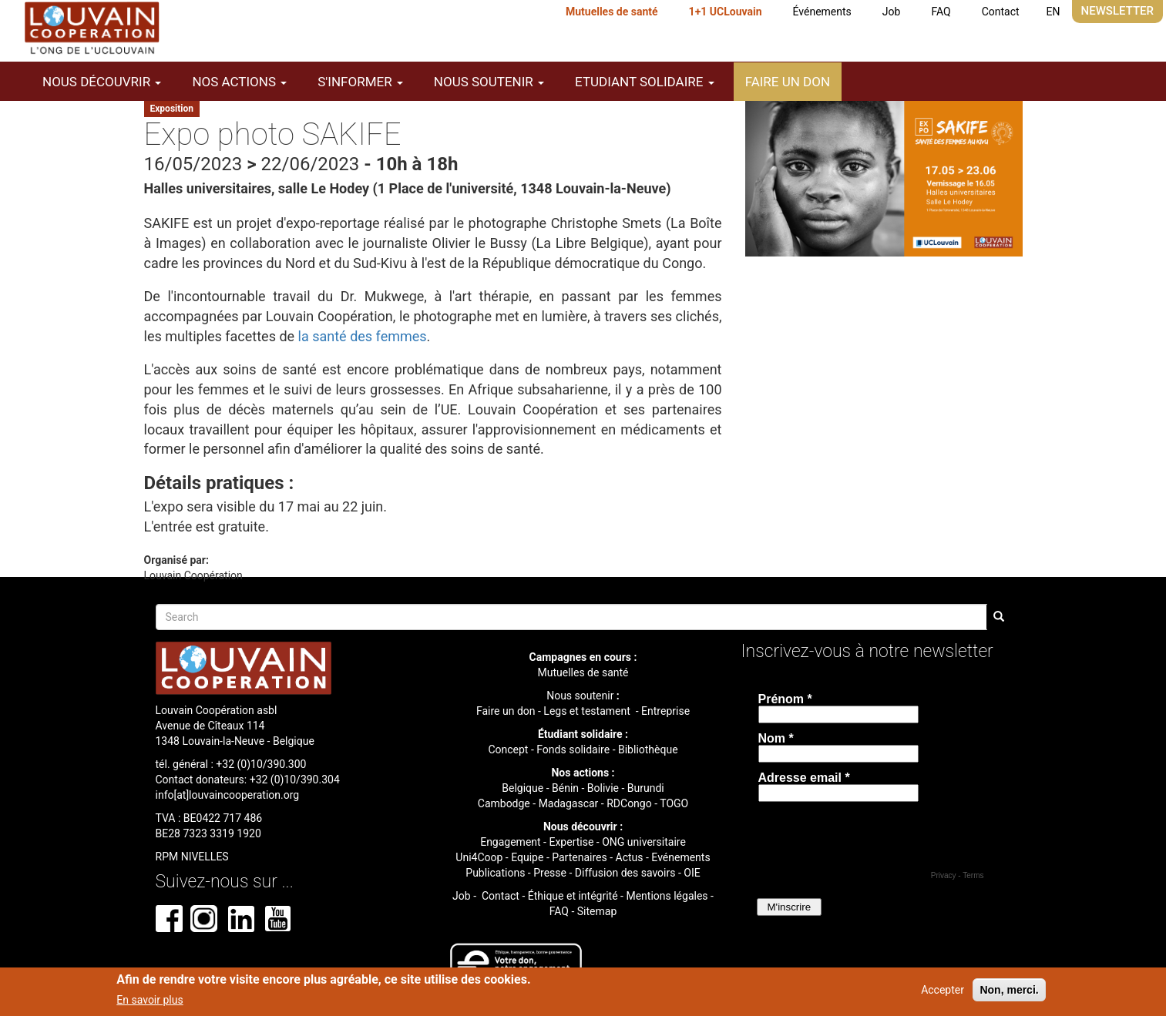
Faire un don (787, 81)
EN (1053, 11)
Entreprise (665, 711)
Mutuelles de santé (612, 11)
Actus (629, 857)
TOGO (674, 803)
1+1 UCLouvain (725, 11)
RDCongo (629, 803)
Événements (822, 11)
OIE (692, 873)
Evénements (680, 857)
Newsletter (1117, 11)
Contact (1001, 11)
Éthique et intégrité (573, 896)
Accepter (942, 990)
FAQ (940, 11)
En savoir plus (149, 1000)
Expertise (571, 842)
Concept (508, 749)
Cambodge (504, 803)
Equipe (527, 857)
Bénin (565, 788)
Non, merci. (1009, 990)
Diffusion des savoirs (625, 873)
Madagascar (569, 803)
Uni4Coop (478, 857)
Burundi (645, 788)
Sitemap (597, 911)
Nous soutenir (579, 695)
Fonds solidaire (573, 749)
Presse (549, 873)
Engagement (510, 842)
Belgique (522, 788)
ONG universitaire (644, 842)
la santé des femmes (362, 336)
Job (891, 11)
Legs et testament (588, 711)
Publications (495, 873)
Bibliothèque (648, 749)
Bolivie (603, 788)
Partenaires (579, 857)
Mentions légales (666, 896)
